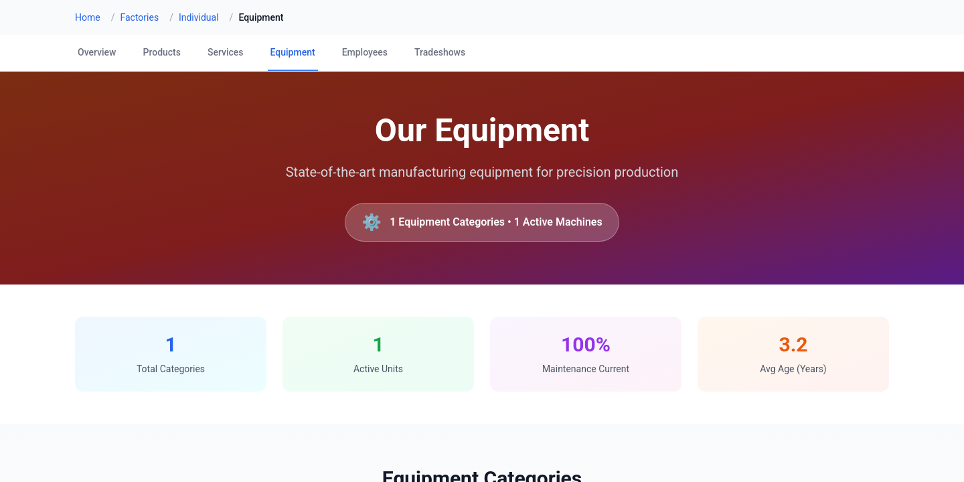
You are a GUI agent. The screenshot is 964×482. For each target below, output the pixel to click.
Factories (139, 17)
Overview (97, 52)
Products (162, 52)
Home (87, 17)
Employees (365, 52)
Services (226, 52)
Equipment (292, 52)
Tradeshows (439, 52)
